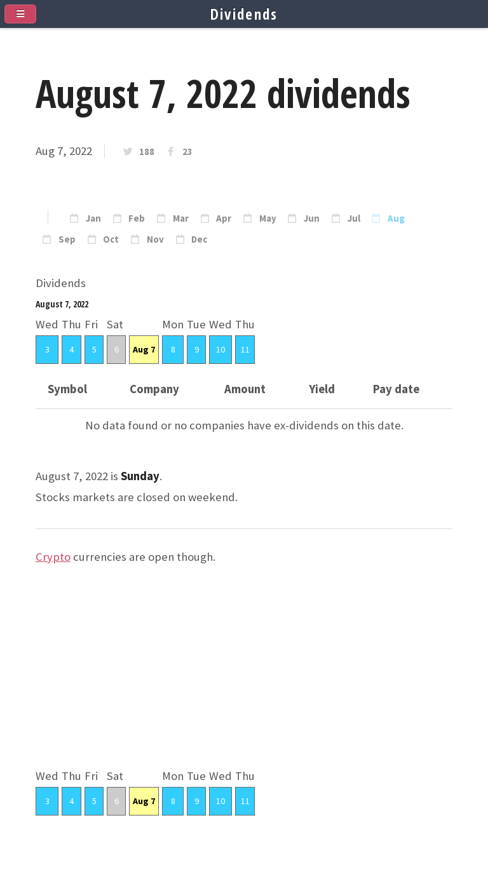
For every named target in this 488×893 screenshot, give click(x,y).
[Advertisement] (244, 677)
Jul (354, 218)
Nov (155, 239)
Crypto (53, 556)
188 (146, 152)
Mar (181, 218)
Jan (93, 218)
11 (245, 349)
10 (220, 349)
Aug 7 (144, 349)
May (267, 218)
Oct (111, 239)
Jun (312, 218)
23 (187, 152)
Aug (396, 218)
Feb (136, 218)
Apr (223, 218)
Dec (199, 239)
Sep (67, 239)
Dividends (244, 14)
